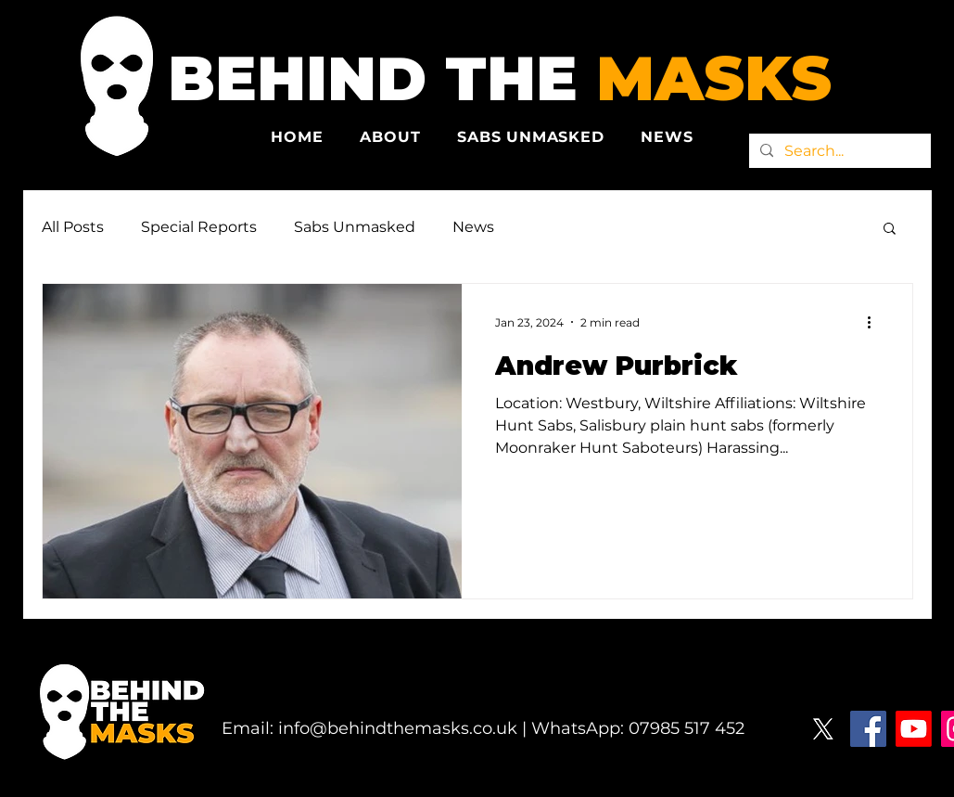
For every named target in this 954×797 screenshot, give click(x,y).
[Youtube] (914, 729)
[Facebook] (868, 729)
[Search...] (838, 151)
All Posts (73, 227)
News (473, 227)
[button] (889, 229)
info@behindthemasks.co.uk (397, 728)
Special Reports (199, 227)
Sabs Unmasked (354, 227)
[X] (823, 729)
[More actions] (876, 322)
